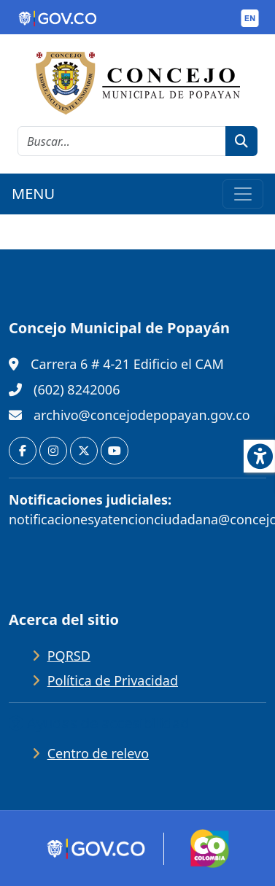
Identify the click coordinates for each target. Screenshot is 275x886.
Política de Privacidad (112, 680)
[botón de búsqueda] (241, 141)
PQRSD (68, 655)
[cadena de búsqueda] (122, 141)
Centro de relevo (98, 753)
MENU (33, 193)
